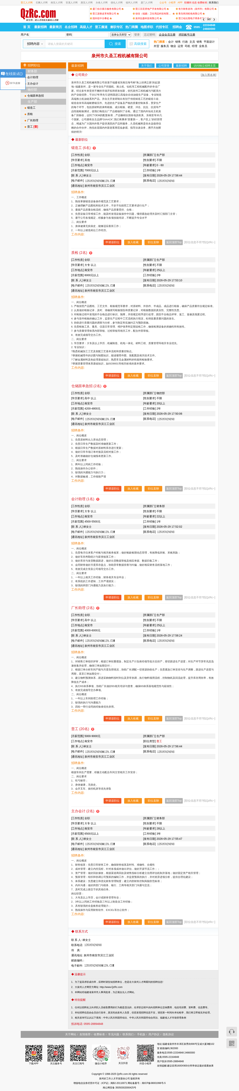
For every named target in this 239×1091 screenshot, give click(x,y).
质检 (30, 114)
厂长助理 (32, 120)
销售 (178, 41)
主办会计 (32, 83)
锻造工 (31, 107)
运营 (180, 46)
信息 (194, 2)
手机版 (141, 1034)
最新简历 (55, 27)
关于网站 (70, 1034)
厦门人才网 (147, 2)
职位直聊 (153, 242)
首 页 (26, 27)
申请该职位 (112, 242)
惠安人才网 (87, 2)
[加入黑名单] (208, 74)
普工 (32, 126)
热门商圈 (131, 27)
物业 (173, 46)
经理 (194, 46)
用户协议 (153, 1034)
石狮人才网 (42, 2)
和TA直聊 (13, 83)
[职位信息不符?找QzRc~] (199, 242)
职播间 (187, 2)
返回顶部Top (174, 242)
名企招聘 (71, 27)
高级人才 (86, 27)
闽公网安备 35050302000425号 (119, 1087)
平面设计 (209, 41)
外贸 (156, 46)
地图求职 (147, 27)
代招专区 (162, 27)
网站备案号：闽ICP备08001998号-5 (147, 1083)
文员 (192, 41)
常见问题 (113, 1034)
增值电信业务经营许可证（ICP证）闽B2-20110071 (100, 1083)
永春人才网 (102, 2)
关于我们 (146, 65)
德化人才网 (117, 2)
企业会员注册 (167, 34)
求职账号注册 (187, 34)
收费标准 (202, 2)
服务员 (165, 46)
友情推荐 (85, 1034)
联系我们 (213, 2)
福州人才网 (132, 2)
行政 (185, 41)
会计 (171, 41)
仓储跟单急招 (35, 95)
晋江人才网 (27, 2)
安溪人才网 (72, 2)
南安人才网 (57, 2)
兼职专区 (116, 27)
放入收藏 (133, 242)
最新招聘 (40, 27)
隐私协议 (168, 1034)
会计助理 (32, 77)
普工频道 (101, 27)
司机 (187, 46)
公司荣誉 (164, 65)
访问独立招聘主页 (205, 65)
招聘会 (177, 27)
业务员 (203, 46)
